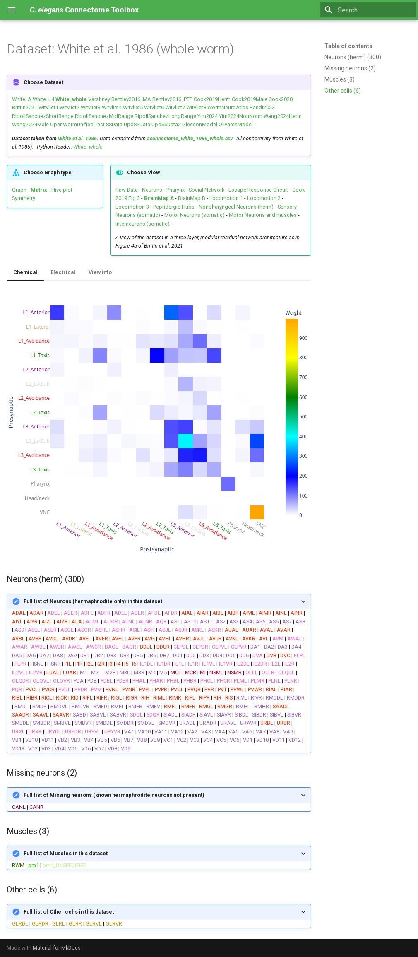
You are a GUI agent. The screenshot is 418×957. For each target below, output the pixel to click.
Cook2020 (281, 99)
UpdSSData (137, 124)
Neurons (152, 190)
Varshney (99, 99)
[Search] (368, 9)
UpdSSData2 (166, 124)
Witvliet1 (48, 107)
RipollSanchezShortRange (43, 116)
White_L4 (43, 99)
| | (159, 857)
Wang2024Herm (283, 116)
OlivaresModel (236, 124)
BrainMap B (191, 198)
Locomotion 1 (226, 198)
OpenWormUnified (72, 124)
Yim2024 (207, 116)
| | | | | (159, 915)
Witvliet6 (154, 107)
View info (100, 272)
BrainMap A (159, 198)
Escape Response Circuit (258, 190)
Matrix (39, 190)
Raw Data (126, 190)
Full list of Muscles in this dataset (66, 853)
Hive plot (61, 190)
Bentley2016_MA (131, 99)
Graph (19, 190)
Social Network (206, 190)
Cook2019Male (249, 99)
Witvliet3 (91, 107)
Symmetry (23, 198)
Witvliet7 (175, 107)
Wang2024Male (30, 124)
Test (100, 124)
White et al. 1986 (77, 138)
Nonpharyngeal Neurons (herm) (236, 207)
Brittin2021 (24, 107)
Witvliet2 (69, 107)
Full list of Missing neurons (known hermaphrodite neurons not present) (114, 795)
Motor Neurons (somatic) (194, 215)
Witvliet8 (196, 107)
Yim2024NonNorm (240, 116)
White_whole (71, 99)
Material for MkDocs (57, 948)
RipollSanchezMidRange (104, 116)
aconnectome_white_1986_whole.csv (190, 138)
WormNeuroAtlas (227, 107)
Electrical (62, 272)
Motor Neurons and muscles (263, 215)
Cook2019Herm (212, 99)
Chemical (25, 272)
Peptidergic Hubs (174, 207)
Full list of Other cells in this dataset (69, 912)
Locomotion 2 (264, 198)
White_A (21, 99)
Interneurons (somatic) (142, 224)
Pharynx (175, 190)
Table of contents (348, 46)
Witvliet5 (133, 107)
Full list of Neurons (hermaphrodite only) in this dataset (93, 601)
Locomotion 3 (132, 207)
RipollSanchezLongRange (165, 116)
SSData (114, 124)
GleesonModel (199, 124)
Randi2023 (262, 107)
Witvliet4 (112, 107)
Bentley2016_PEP (172, 99)
